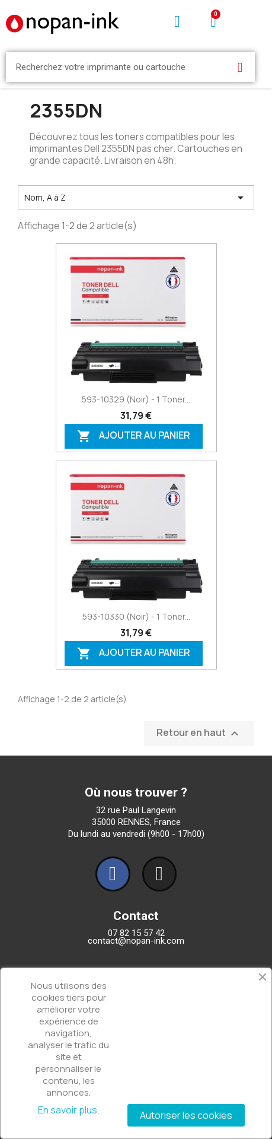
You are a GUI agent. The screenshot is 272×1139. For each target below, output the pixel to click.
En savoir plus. (69, 1109)
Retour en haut (199, 733)
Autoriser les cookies (186, 1115)
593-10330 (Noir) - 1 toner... (136, 616)
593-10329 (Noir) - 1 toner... (136, 399)
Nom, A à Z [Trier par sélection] (136, 198)
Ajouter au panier (133, 436)
